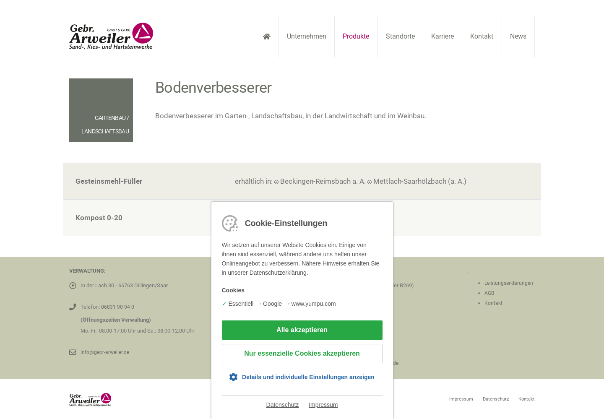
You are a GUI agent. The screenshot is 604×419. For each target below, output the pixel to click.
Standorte (400, 36)
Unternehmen (306, 36)
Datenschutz (282, 404)
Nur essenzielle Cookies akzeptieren (302, 353)
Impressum (323, 404)
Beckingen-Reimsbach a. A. (323, 181)
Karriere (442, 36)
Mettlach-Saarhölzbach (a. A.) (419, 181)
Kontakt (481, 36)
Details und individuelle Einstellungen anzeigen (308, 377)
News (518, 36)
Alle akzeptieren (302, 329)
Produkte (356, 36)
